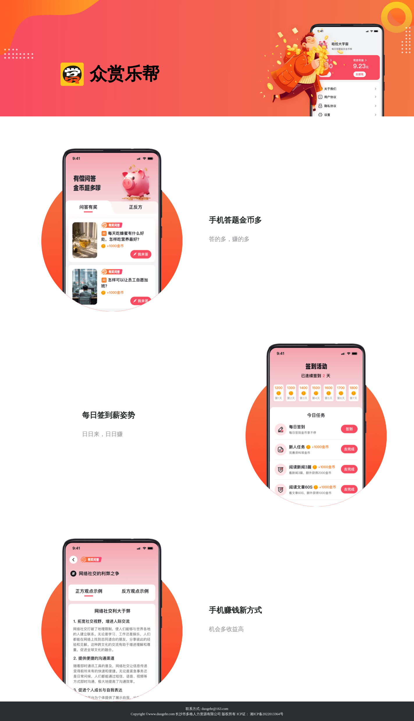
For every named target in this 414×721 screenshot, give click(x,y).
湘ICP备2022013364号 (266, 714)
